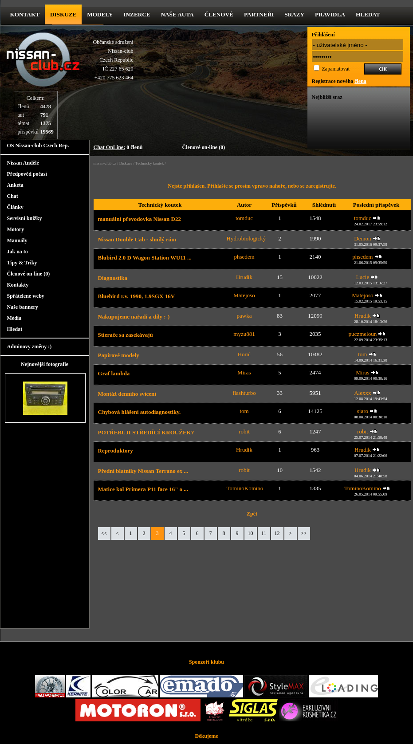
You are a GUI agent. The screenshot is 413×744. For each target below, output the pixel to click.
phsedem (244, 256)
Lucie (363, 277)
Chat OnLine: (110, 147)
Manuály (17, 240)
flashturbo (244, 393)
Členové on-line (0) (203, 147)
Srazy (294, 14)
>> (304, 533)
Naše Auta (177, 14)
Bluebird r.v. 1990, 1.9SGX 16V (136, 296)
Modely (100, 14)
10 (250, 533)
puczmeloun (363, 334)
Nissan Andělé (23, 163)
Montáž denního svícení (127, 393)
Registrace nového (339, 81)
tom (362, 354)
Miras (244, 372)
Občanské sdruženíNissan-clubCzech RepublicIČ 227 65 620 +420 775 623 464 (113, 60)
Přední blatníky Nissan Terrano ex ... (143, 471)
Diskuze (126, 163)
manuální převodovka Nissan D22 (139, 219)
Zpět (252, 514)
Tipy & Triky (22, 263)
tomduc (244, 218)
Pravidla (330, 14)
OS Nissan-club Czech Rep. (38, 145)
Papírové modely (118, 355)
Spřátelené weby (25, 296)
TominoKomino (245, 488)
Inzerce (136, 14)
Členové (219, 14)
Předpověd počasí (27, 174)
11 (264, 533)
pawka (244, 315)
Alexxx (362, 393)
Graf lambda (114, 373)
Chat (12, 196)
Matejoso (244, 295)
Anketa (15, 185)
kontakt (24, 14)
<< (104, 533)
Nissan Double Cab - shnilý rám (137, 239)
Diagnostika (112, 278)
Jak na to (17, 251)
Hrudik (244, 277)
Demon (362, 238)
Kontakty (18, 285)
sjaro (362, 411)
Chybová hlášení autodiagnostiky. (139, 412)
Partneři (259, 14)
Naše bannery (22, 307)
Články (15, 207)
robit (244, 431)
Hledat (368, 14)
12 (277, 533)
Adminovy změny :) (29, 346)
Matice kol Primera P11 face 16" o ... (143, 489)
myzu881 (244, 334)
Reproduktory (115, 450)
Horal (244, 354)
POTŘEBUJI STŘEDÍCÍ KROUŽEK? (146, 432)
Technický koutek (149, 163)
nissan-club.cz (105, 163)
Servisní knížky (24, 218)
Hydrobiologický (246, 238)
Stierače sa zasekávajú (125, 334)
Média (14, 318)
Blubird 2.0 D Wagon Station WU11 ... (145, 257)
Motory (15, 229)
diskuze (63, 14)
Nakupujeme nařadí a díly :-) (134, 316)
